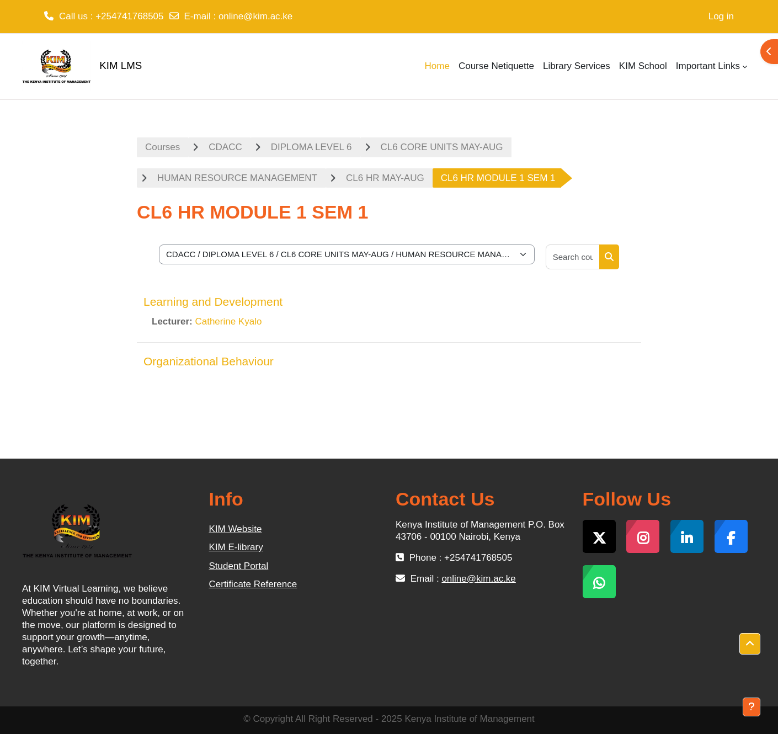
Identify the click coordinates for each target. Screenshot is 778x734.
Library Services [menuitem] (576, 66)
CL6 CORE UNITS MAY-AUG (442, 147)
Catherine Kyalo (228, 321)
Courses (162, 147)
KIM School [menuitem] (643, 66)
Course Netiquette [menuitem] (496, 66)
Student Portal (239, 566)
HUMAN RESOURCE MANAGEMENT (237, 178)
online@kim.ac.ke (255, 16)
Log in (721, 16)
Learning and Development (213, 301)
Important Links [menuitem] (708, 66)
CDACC (225, 147)
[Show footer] (751, 707)
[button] (749, 644)
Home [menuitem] (437, 66)
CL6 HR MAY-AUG (385, 178)
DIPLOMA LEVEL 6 (311, 147)
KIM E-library (236, 547)
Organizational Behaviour (208, 361)
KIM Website (235, 529)
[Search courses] (573, 256)
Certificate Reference (253, 584)
